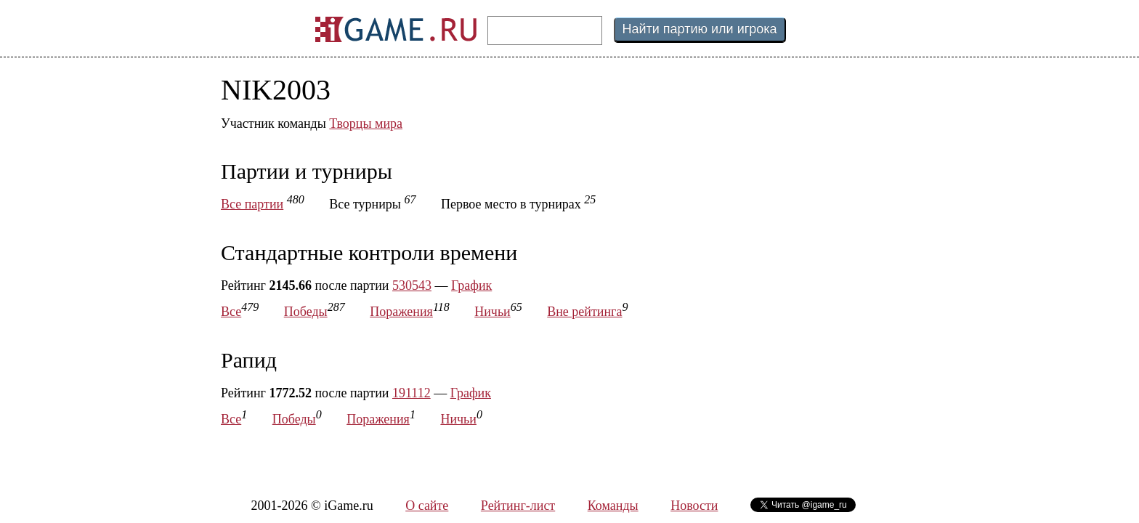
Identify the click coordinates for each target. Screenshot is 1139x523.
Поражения (401, 311)
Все (231, 311)
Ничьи (492, 311)
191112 (411, 393)
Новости (694, 505)
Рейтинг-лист (518, 505)
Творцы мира (365, 123)
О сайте (426, 505)
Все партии (252, 204)
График (471, 285)
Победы (306, 311)
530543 (411, 285)
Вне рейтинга (584, 311)
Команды (613, 505)
